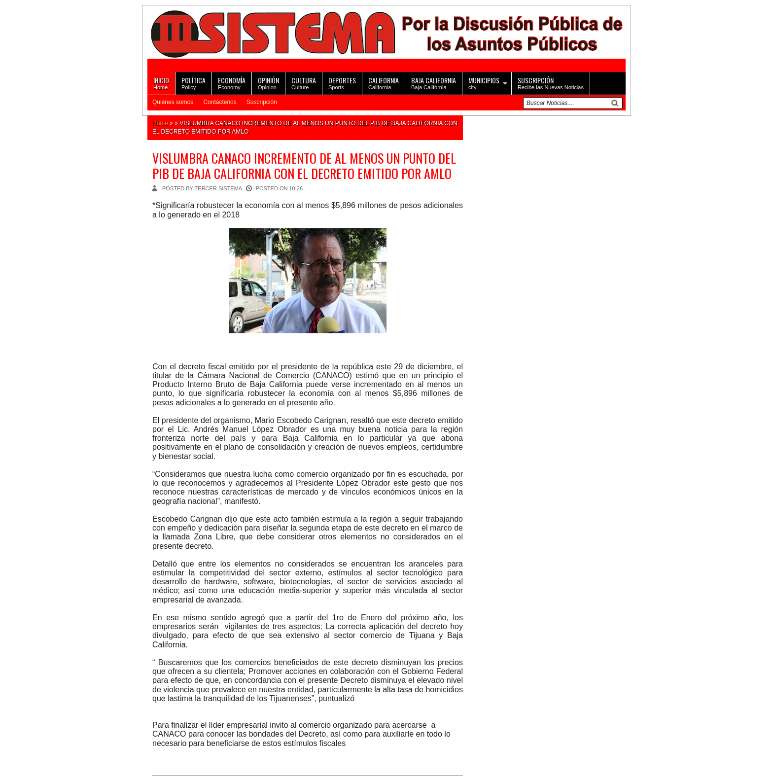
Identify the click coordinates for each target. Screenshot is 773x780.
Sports (342, 82)
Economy (232, 82)
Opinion (268, 82)
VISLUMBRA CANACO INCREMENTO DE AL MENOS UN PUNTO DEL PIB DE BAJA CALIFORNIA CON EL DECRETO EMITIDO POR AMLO (304, 165)
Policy (193, 82)
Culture (303, 82)
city (483, 82)
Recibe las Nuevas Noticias (551, 82)
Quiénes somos (172, 102)
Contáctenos (219, 102)
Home (161, 82)
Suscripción (261, 102)
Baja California (433, 82)
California (383, 82)
